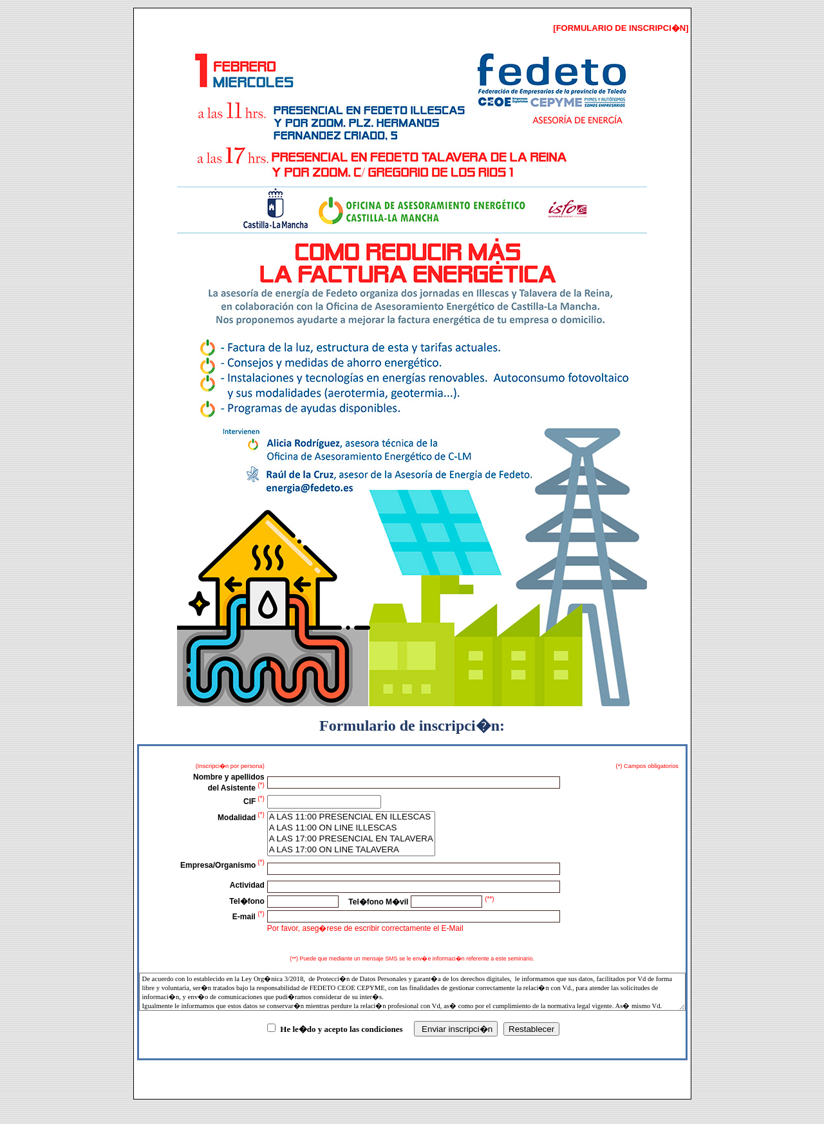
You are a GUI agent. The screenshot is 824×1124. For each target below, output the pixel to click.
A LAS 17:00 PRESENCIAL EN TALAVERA (351, 839)
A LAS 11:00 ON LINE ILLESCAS (351, 828)
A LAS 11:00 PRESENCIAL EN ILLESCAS (351, 817)
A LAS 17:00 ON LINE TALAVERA (351, 850)
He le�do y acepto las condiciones (341, 1029)
